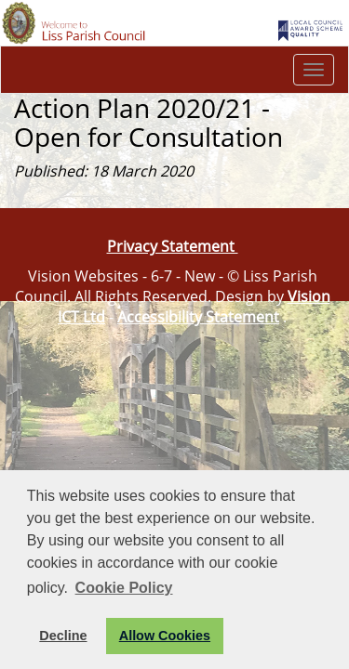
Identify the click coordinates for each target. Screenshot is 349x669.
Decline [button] (63, 635)
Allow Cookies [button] (164, 635)
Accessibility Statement (198, 317)
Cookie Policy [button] (124, 588)
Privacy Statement (172, 246)
